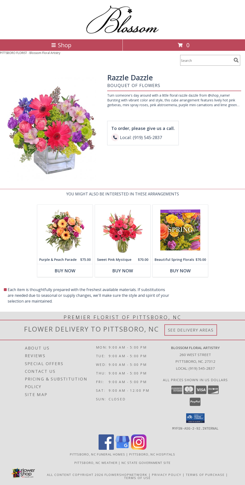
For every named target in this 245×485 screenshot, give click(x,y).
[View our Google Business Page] (122, 448)
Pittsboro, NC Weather (95, 462)
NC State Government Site (146, 462)
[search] (236, 60)
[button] (195, 418)
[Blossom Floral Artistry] (122, 32)
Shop (61, 45)
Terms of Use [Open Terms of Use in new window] (137, 477)
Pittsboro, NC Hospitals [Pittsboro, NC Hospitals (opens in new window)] (152, 454)
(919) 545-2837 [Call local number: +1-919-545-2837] (202, 368)
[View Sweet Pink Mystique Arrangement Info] (122, 230)
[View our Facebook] (106, 448)
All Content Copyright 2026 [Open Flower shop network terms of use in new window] (75, 474)
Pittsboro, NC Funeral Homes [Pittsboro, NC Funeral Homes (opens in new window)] (97, 454)
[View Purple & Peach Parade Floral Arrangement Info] (65, 230)
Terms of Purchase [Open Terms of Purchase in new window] (205, 474)
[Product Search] (206, 60)
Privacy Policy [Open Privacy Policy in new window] (166, 474)
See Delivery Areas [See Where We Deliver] (191, 330)
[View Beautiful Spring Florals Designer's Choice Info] (180, 230)
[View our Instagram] (138, 448)
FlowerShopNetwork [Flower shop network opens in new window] (126, 474)
